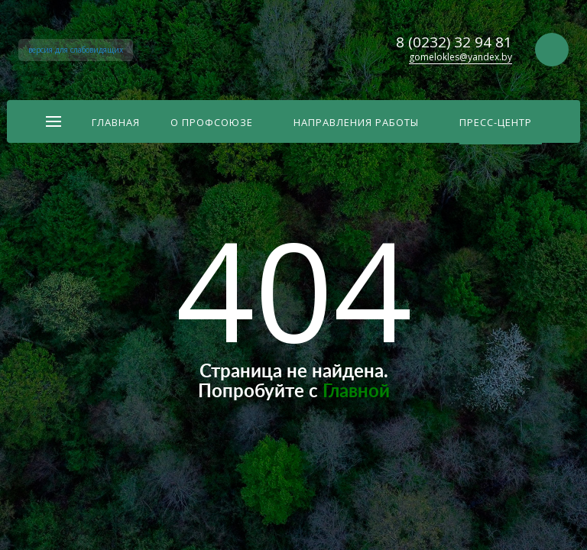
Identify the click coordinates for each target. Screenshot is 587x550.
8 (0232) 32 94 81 (454, 42)
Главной (356, 392)
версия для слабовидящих (75, 49)
